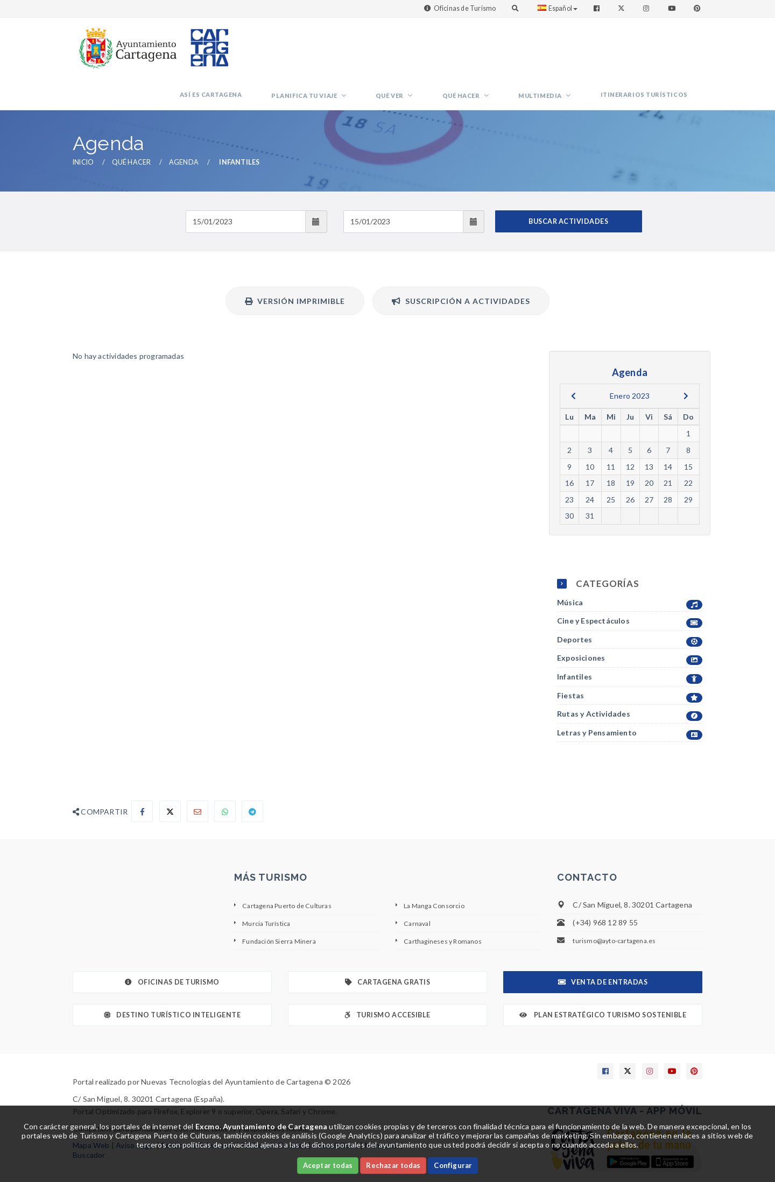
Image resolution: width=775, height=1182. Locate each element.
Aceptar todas (328, 1165)
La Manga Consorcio (439, 868)
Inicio (83, 126)
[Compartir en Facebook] (142, 775)
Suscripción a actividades (461, 264)
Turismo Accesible (387, 979)
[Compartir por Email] (197, 775)
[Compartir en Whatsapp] (225, 775)
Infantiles (629, 641)
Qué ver (447, 51)
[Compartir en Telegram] (252, 775)
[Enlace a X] (627, 1035)
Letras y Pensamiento (629, 697)
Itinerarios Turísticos (652, 50)
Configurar (453, 1165)
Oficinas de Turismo (465, 8)
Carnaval (419, 886)
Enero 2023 (630, 359)
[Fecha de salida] (403, 185)
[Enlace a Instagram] (647, 8)
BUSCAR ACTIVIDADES (568, 185)
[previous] (573, 359)
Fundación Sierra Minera (284, 904)
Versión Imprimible (295, 264)
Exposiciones (629, 622)
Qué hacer (503, 51)
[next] (686, 359)
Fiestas (629, 659)
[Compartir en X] (170, 775)
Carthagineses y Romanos (449, 904)
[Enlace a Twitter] (622, 8)
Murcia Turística (270, 886)
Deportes (629, 604)
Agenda (184, 126)
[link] (125, 42)
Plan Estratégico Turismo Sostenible (603, 979)
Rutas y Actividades (629, 678)
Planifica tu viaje (379, 51)
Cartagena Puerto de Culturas (295, 868)
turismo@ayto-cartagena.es (621, 904)
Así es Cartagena (301, 50)
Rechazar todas (393, 1165)
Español (557, 8)
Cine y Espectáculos (629, 585)
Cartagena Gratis (388, 946)
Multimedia (565, 51)
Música (629, 566)
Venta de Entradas (602, 946)
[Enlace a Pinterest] (698, 8)
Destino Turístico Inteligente (172, 979)
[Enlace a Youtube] (673, 8)
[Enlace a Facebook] (598, 8)
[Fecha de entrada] (246, 185)
